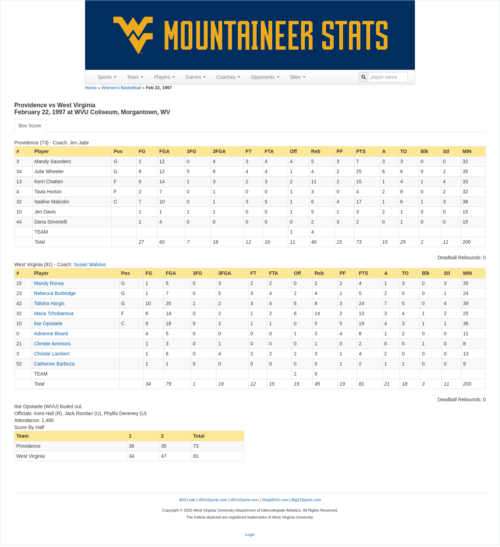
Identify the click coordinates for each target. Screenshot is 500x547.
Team (135, 77)
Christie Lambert (52, 353)
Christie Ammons (52, 343)
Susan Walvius (90, 264)
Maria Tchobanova (54, 313)
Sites (298, 77)
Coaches (228, 77)
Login (250, 534)
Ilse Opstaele (48, 323)
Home (91, 87)
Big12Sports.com (306, 500)
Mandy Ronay (49, 283)
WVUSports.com (213, 500)
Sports (107, 77)
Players (164, 77)
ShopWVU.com (275, 500)
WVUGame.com (245, 500)
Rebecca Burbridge (55, 293)
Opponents (265, 77)
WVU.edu (187, 500)
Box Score (30, 125)
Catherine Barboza (54, 364)
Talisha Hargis (49, 303)
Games (195, 77)
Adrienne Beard (51, 333)
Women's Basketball (121, 87)
